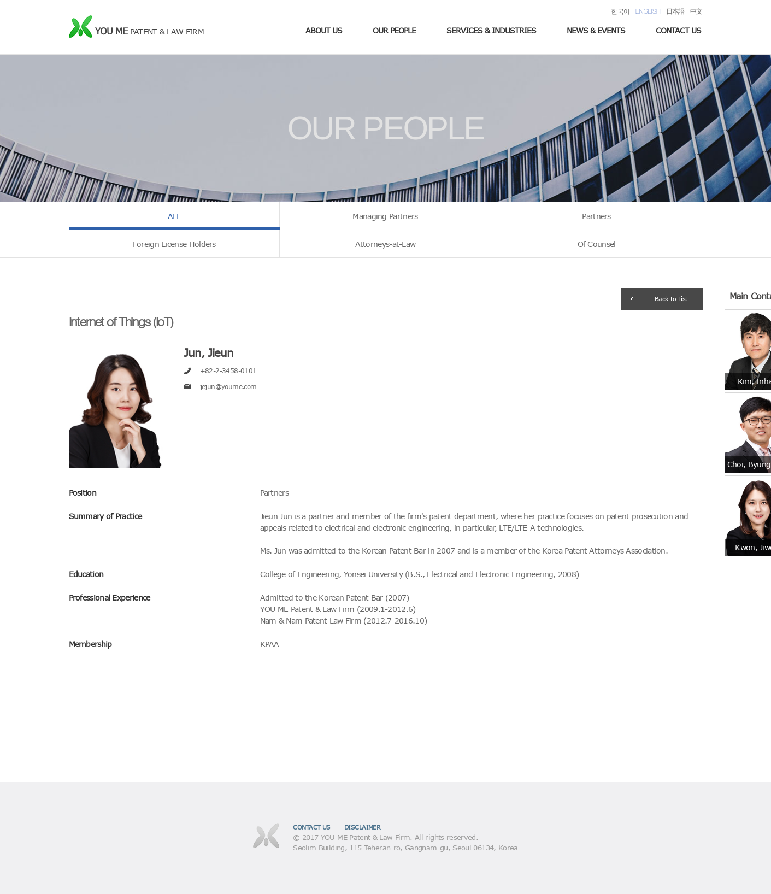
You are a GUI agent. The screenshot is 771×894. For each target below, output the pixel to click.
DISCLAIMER (362, 827)
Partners (596, 216)
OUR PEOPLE (394, 30)
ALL (174, 216)
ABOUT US (323, 30)
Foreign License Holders (174, 244)
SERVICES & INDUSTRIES (491, 30)
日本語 (675, 11)
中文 (696, 11)
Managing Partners (384, 216)
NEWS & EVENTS (596, 30)
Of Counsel (597, 244)
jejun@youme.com (228, 386)
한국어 (620, 11)
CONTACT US (678, 30)
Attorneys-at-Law (385, 244)
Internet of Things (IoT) (121, 321)
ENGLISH (648, 11)
